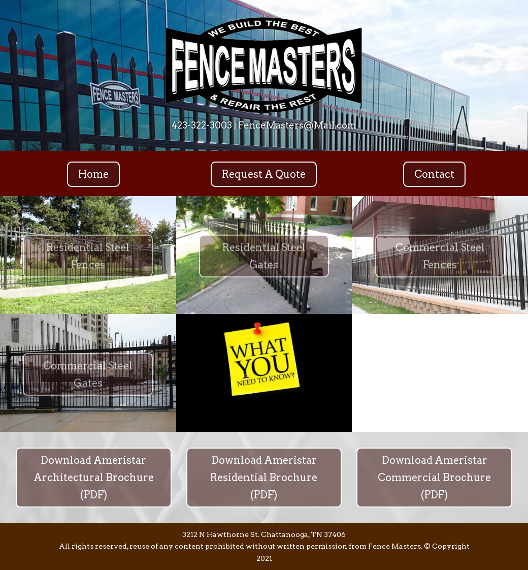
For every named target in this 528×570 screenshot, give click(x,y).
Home (93, 174)
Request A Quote (264, 174)
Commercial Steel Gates (88, 377)
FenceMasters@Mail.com (297, 125)
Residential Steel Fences (87, 259)
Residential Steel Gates (264, 259)
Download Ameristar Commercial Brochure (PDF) (434, 477)
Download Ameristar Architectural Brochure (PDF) (94, 477)
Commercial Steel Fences (440, 259)
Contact (434, 174)
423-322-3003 (202, 125)
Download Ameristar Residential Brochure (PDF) (263, 477)
